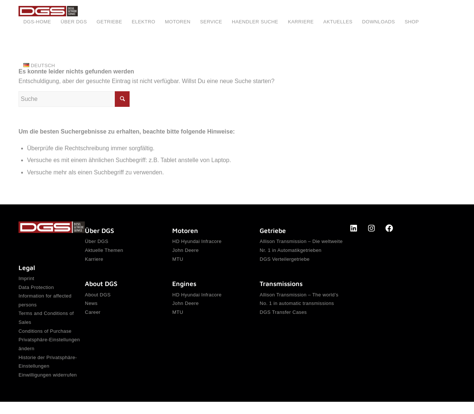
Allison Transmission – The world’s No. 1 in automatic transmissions (299, 302)
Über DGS (96, 241)
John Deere (185, 251)
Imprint (26, 279)
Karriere (94, 261)
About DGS (97, 298)
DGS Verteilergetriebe (285, 261)
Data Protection (36, 288)
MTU (177, 261)
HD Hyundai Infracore (196, 241)
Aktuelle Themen (104, 251)
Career (92, 318)
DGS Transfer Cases (283, 318)
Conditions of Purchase (45, 337)
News (91, 307)
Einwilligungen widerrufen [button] (48, 386)
